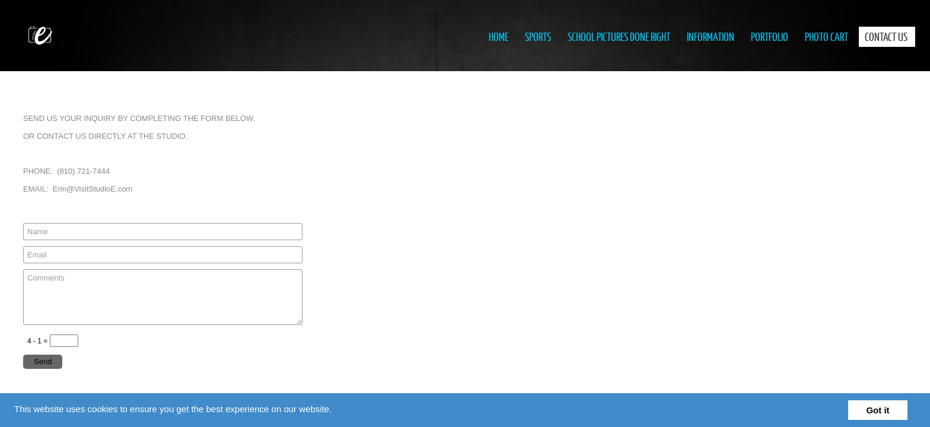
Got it (877, 410)
